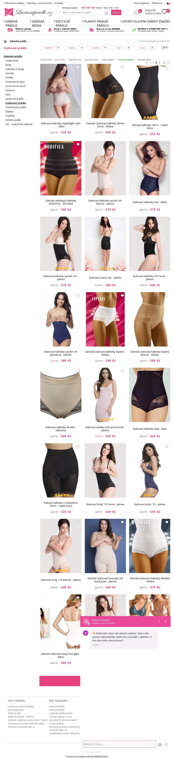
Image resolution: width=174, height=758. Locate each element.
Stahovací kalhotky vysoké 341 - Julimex (60, 278)
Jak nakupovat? (16, 709)
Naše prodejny (56, 709)
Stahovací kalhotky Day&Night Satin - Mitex (61, 125)
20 (164, 62)
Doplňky (10, 115)
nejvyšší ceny (91, 59)
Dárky (152, 21)
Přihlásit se (157, 3)
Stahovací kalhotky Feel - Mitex (150, 202)
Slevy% (139, 21)
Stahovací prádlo (15, 103)
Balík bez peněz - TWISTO (21, 716)
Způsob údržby (57, 706)
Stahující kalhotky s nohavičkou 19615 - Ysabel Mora (61, 504)
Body (8, 64)
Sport (127, 21)
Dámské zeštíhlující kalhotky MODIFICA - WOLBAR (60, 202)
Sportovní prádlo (14, 98)
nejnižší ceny (74, 59)
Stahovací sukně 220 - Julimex (105, 277)
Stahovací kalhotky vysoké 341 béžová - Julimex (105, 202)
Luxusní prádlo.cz (28, 12)
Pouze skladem (126, 59)
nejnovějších (108, 59)
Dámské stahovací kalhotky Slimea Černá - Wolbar (105, 125)
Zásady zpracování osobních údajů (26, 723)
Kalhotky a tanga (14, 69)
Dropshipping (56, 723)
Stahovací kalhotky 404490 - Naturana (60, 429)
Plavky (89, 21)
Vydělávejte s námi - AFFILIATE (64, 733)
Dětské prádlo (13, 120)
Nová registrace (142, 3)
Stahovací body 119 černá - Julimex (105, 504)
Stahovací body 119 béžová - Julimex (61, 579)
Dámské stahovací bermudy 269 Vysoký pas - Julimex (105, 580)
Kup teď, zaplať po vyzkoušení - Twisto (27, 720)
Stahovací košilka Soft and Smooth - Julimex (105, 429)
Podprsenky (11, 60)
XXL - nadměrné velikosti (18, 124)
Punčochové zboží (15, 86)
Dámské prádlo (12, 23)
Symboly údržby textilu (61, 713)
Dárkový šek (14, 713)
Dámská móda (38, 23)
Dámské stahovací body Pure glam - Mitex (61, 655)
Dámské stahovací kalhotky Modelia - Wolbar (150, 580)
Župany (9, 111)
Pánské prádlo (103, 23)
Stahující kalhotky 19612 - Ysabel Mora (150, 126)
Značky (164, 21)
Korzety (9, 73)
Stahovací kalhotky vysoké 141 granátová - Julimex (61, 353)
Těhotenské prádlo (15, 107)
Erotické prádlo (63, 23)
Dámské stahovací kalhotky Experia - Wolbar (105, 353)
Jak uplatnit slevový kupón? (63, 720)
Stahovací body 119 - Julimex (150, 504)
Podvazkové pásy (15, 81)
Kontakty (59, 3)
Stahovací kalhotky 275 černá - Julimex (150, 278)
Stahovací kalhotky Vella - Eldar (150, 428)
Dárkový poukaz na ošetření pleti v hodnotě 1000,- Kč (67, 728)
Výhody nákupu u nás (60, 716)
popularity (59, 59)
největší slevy (144, 59)
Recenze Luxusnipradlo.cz (21, 726)
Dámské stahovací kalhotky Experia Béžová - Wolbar (149, 353)
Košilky (9, 77)
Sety (7, 94)
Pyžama (9, 90)
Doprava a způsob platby (21, 706)
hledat (116, 12)
